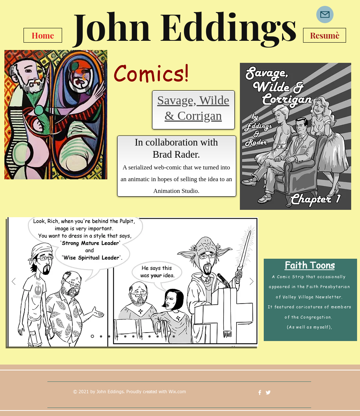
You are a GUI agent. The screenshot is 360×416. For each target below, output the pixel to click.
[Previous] (13, 282)
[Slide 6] (133, 336)
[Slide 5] (125, 336)
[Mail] (325, 14)
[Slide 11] (174, 336)
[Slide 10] (166, 336)
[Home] (43, 35)
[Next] (251, 282)
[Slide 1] (92, 336)
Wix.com (177, 392)
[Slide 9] (157, 336)
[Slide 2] (101, 336)
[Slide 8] (149, 336)
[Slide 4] (117, 336)
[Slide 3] (109, 336)
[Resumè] (324, 35)
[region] (295, 136)
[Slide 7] (141, 336)
